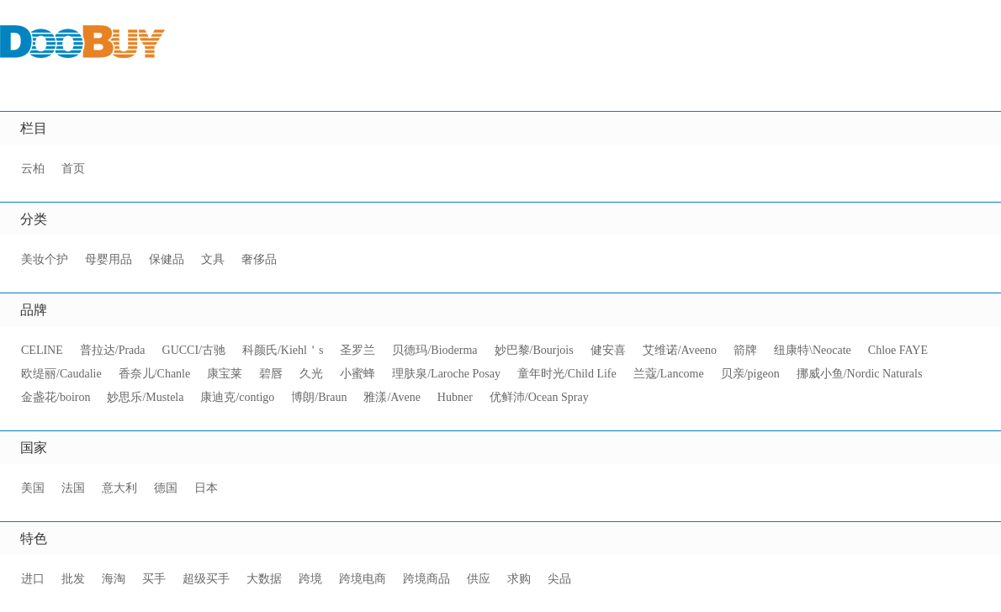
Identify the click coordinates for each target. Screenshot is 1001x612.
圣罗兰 (357, 350)
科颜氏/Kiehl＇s (282, 350)
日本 (206, 488)
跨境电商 (362, 578)
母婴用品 (108, 259)
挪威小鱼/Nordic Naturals (860, 373)
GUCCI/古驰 (193, 350)
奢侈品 (259, 259)
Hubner (455, 397)
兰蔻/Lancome (668, 373)
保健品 (166, 259)
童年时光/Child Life (567, 373)
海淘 (113, 578)
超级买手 (206, 578)
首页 (73, 168)
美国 (33, 488)
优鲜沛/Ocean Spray (539, 397)
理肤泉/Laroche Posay (446, 373)
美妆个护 (44, 259)
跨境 (310, 578)
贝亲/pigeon (750, 373)
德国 (165, 488)
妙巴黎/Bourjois (534, 350)
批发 (73, 578)
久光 (311, 373)
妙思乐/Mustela (145, 397)
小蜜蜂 (357, 373)
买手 (154, 578)
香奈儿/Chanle (155, 373)
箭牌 (745, 350)
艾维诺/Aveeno (680, 350)
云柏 (33, 168)
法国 (73, 488)
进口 (33, 578)
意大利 (119, 488)
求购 (519, 578)
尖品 (559, 578)
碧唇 (271, 373)
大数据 (264, 578)
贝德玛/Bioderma (434, 350)
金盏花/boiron (55, 397)
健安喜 (608, 350)
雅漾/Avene (391, 397)
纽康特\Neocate (812, 350)
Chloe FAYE (898, 350)
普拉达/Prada (113, 350)
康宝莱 (224, 373)
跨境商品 (426, 578)
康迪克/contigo (237, 397)
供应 (478, 578)
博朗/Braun (319, 397)
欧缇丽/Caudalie (61, 373)
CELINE (42, 350)
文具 (213, 259)
